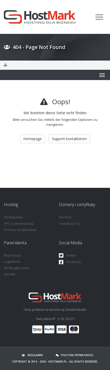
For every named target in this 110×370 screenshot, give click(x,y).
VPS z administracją (19, 223)
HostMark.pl (57, 361)
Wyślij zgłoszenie (16, 268)
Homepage (32, 138)
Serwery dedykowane (20, 229)
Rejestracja (12, 255)
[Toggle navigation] (99, 17)
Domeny (65, 217)
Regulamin (32, 355)
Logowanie (12, 261)
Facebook (70, 262)
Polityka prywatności (74, 355)
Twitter (67, 255)
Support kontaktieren (69, 138)
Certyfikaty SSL (70, 223)
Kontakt (9, 274)
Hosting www (13, 217)
